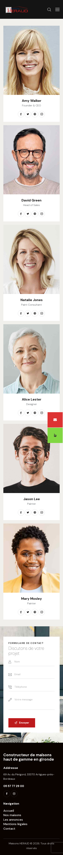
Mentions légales (15, 824)
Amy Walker (31, 101)
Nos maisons (12, 815)
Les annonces (13, 820)
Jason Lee (31, 499)
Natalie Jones (31, 300)
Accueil (8, 811)
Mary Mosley (31, 599)
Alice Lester (31, 399)
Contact (9, 829)
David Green (31, 200)
